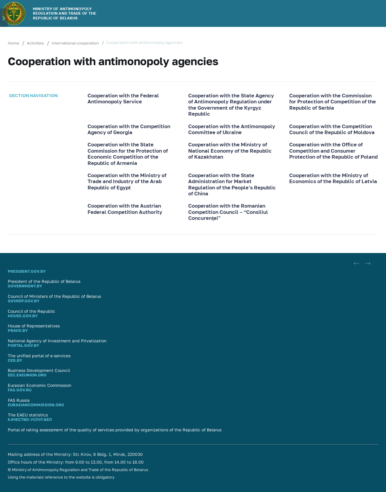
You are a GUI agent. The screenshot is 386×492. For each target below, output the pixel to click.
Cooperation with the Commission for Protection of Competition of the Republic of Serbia (332, 102)
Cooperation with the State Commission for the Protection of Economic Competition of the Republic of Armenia (128, 154)
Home (13, 43)
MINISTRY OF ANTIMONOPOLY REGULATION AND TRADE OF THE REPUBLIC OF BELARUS (64, 13)
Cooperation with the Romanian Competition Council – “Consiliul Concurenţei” (228, 212)
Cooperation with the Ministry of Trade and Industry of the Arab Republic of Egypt (127, 181)
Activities (35, 43)
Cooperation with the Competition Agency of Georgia (129, 129)
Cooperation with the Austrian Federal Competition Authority (125, 209)
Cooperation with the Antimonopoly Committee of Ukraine (231, 129)
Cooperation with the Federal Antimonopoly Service (123, 99)
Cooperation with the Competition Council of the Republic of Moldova (332, 129)
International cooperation (75, 43)
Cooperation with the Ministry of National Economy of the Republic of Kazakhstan (230, 151)
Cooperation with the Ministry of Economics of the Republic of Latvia (333, 178)
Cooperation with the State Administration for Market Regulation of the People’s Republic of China (232, 184)
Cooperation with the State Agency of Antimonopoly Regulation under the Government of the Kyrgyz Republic (231, 105)
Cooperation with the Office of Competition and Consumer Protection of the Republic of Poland (333, 151)
